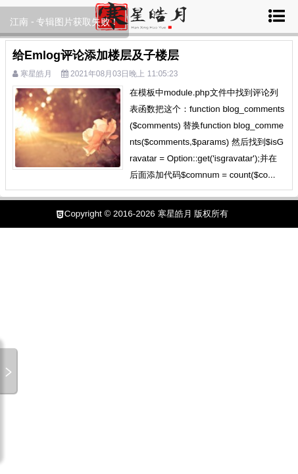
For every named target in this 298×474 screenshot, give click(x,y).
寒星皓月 (36, 73)
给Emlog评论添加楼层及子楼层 (95, 55)
